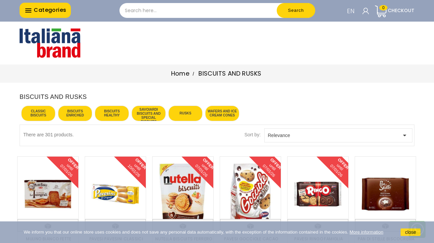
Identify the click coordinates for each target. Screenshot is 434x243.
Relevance (338, 135)
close (410, 232)
